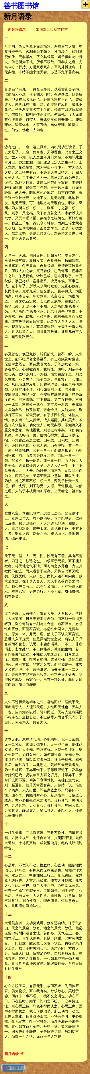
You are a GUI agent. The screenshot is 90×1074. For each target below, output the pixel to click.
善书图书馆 (21, 6)
